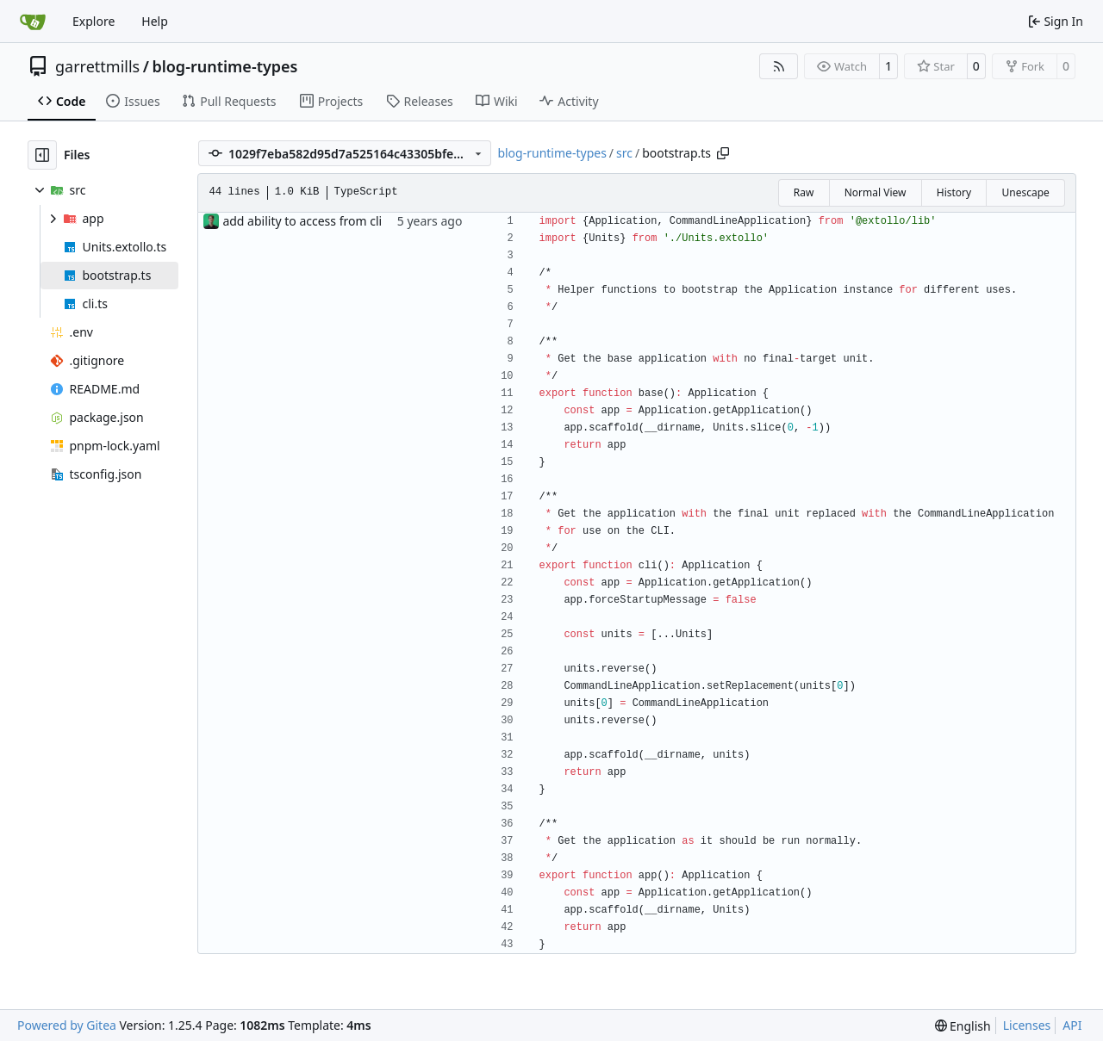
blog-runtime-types (224, 66)
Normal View (875, 192)
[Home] (33, 21)
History (954, 192)
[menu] (963, 1026)
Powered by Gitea (66, 1025)
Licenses (1027, 1025)
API (1071, 1025)
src (624, 153)
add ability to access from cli (302, 221)
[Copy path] (723, 153)
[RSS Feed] (779, 66)
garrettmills (97, 66)
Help (154, 21)
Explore (93, 21)
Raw (804, 192)
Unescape (1025, 192)
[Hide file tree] (42, 155)
